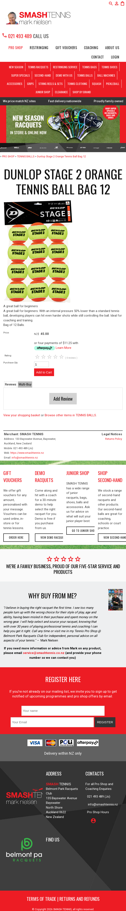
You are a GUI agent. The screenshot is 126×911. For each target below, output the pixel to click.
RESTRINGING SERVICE (65, 67)
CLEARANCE (61, 92)
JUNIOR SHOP (43, 92)
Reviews (10, 384)
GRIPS (30, 83)
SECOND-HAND (43, 75)
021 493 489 (17, 36)
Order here (16, 537)
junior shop (77, 472)
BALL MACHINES (106, 75)
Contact (97, 57)
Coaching (91, 47)
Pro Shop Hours (97, 812)
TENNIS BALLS (85, 75)
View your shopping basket (21, 415)
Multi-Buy (25, 384)
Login (115, 57)
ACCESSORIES (14, 83)
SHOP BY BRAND (82, 92)
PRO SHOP (16, 47)
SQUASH (96, 83)
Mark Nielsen (49, 640)
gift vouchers (12, 476)
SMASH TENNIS (62, 909)
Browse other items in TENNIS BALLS (70, 415)
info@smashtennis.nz (25, 457)
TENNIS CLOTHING (77, 83)
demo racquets (44, 476)
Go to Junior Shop (84, 531)
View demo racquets (54, 537)
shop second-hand (110, 476)
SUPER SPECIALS (20, 75)
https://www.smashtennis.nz (27, 452)
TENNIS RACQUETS (38, 67)
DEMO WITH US (64, 75)
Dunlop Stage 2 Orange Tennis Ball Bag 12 (61, 156)
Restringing (39, 47)
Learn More (63, 348)
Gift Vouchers (66, 47)
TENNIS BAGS (89, 67)
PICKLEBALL (112, 83)
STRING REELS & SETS (50, 83)
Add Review (63, 398)
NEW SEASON (16, 67)
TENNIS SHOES (109, 67)
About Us (112, 47)
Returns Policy (113, 438)
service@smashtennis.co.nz (43, 653)
